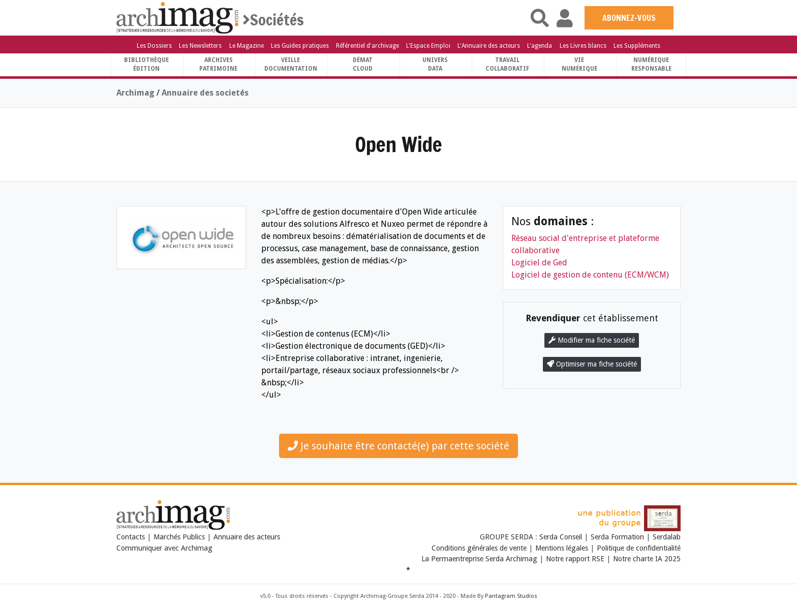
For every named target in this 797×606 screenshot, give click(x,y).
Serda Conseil (561, 537)
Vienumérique (579, 64)
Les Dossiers (154, 45)
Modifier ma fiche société (591, 340)
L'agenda (539, 45)
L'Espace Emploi (428, 45)
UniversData (435, 64)
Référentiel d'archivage (367, 45)
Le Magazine (246, 45)
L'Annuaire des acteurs (488, 45)
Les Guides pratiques (300, 45)
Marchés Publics (179, 537)
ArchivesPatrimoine (218, 64)
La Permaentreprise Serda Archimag (479, 559)
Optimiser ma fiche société (592, 364)
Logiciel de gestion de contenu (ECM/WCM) (590, 275)
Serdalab (667, 537)
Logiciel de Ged (539, 262)
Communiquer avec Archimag (164, 548)
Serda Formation (618, 537)
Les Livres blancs (583, 45)
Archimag (135, 93)
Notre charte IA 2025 (647, 559)
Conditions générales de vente (479, 548)
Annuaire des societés (205, 93)
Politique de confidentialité (639, 548)
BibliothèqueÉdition (146, 64)
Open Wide (398, 144)
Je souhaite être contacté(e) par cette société (398, 446)
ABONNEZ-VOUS (629, 17)
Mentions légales (561, 548)
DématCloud (363, 64)
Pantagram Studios (511, 596)
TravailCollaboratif (507, 64)
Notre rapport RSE (575, 559)
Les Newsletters (200, 45)
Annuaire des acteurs (246, 537)
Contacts (130, 537)
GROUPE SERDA (507, 537)
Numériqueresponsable (651, 64)
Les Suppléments (637, 45)
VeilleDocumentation (290, 64)
